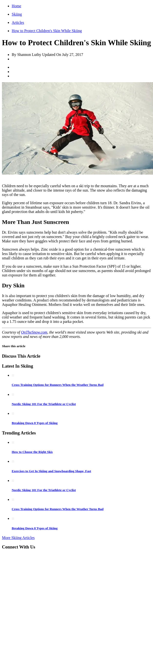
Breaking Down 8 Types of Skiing (34, 423)
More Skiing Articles (18, 538)
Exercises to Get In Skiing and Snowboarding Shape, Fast (51, 471)
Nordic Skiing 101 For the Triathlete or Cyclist (44, 404)
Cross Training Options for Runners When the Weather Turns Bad (58, 385)
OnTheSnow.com (34, 332)
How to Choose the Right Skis (32, 452)
